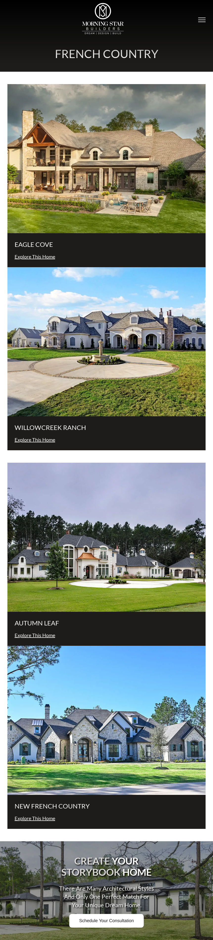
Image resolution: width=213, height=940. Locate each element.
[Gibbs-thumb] (106, 86)
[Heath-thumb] (106, 269)
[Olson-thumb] (106, 464)
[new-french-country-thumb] (106, 647)
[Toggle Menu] (202, 20)
